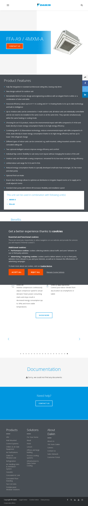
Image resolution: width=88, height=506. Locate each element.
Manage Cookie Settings (55, 272)
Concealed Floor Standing (12, 479)
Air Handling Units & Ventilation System (12, 466)
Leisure (29, 447)
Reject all (35, 272)
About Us (50, 441)
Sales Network (52, 454)
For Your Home (32, 437)
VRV (7, 437)
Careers (50, 447)
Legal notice (23, 500)
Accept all (16, 272)
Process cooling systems (33, 456)
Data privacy (45, 500)
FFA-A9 (12, 204)
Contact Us (51, 451)
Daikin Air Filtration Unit (11, 456)
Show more (44, 315)
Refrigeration (11, 461)
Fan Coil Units (11, 484)
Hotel (29, 443)
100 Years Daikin (53, 444)
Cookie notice (34, 500)
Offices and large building (33, 451)
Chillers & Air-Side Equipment (12, 448)
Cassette (9, 472)
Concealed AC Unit (13, 475)
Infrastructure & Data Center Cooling (33, 463)
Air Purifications (12, 452)
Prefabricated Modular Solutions (13, 488)
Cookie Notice (46, 266)
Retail (29, 440)
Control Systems (12, 443)
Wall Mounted (11, 440)
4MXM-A (12, 199)
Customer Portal (53, 457)
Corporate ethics (9, 503)
